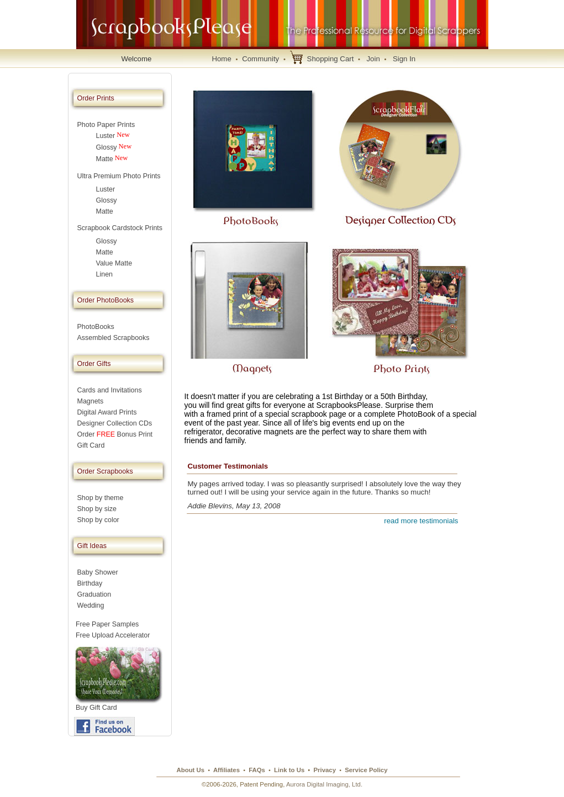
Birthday (90, 583)
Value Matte (114, 263)
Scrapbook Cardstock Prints (120, 228)
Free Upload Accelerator (113, 635)
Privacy (324, 770)
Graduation (94, 594)
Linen (104, 274)
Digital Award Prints (107, 412)
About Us (190, 770)
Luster (105, 136)
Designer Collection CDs (114, 423)
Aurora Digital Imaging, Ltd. (324, 784)
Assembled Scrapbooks (113, 338)
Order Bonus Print (115, 434)
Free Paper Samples (107, 624)
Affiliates (226, 770)
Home (221, 59)
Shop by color (98, 520)
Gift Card (91, 445)
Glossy (106, 147)
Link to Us (289, 770)
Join (372, 59)
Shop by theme (100, 498)
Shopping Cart (330, 59)
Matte (104, 159)
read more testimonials (421, 521)
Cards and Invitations (109, 390)
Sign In (404, 59)
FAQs (257, 770)
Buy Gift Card (96, 707)
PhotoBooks (95, 327)
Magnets (90, 401)
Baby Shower (97, 572)
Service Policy (366, 770)
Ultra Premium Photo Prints (119, 176)
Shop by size (97, 509)
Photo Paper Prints (106, 125)
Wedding (90, 605)
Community (260, 59)
